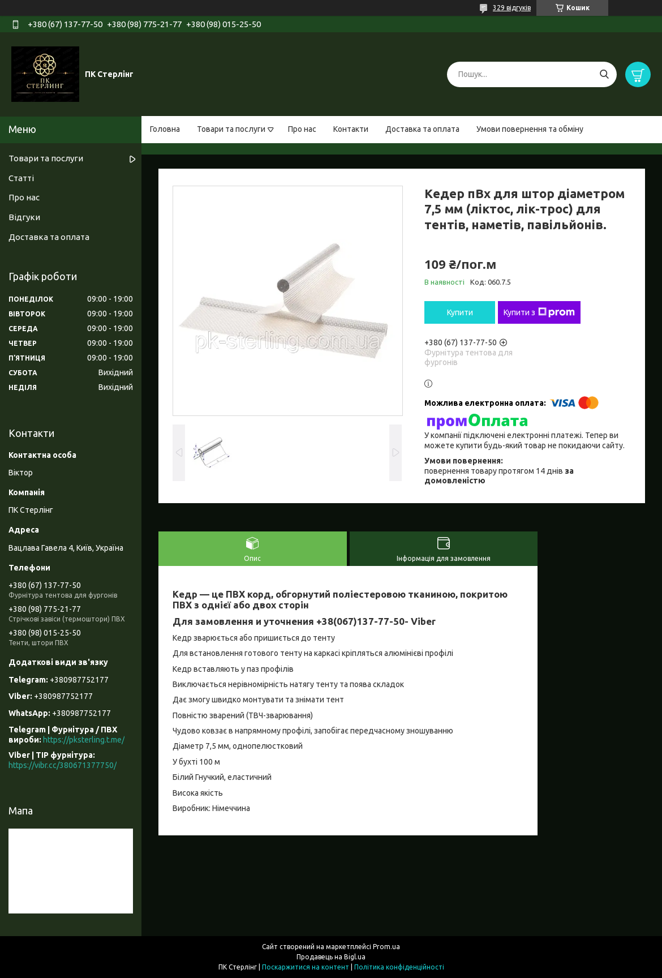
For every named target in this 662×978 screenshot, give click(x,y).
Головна (165, 129)
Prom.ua (386, 946)
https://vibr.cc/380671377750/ (62, 765)
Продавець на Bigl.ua (331, 956)
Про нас (302, 129)
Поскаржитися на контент (305, 967)
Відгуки (24, 217)
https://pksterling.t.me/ (83, 739)
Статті (21, 178)
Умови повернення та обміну (529, 129)
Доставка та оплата (422, 129)
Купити (460, 312)
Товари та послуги (231, 129)
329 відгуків (512, 7)
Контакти (350, 129)
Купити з (539, 312)
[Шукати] (604, 74)
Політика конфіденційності (399, 967)
